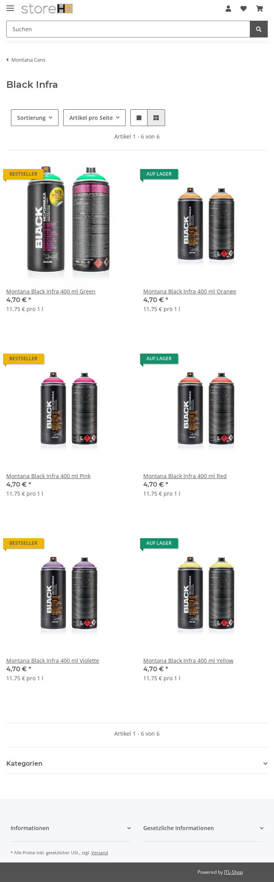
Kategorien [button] (24, 763)
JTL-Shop (233, 872)
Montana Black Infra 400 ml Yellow (188, 660)
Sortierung (31, 117)
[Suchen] (128, 29)
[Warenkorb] (259, 8)
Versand (99, 852)
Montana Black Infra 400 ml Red (185, 476)
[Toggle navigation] (10, 5)
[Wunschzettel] (243, 8)
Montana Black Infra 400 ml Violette (52, 660)
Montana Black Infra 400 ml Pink (48, 476)
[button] (228, 8)
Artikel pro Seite (91, 117)
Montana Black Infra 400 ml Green (51, 291)
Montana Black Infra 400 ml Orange (189, 291)
